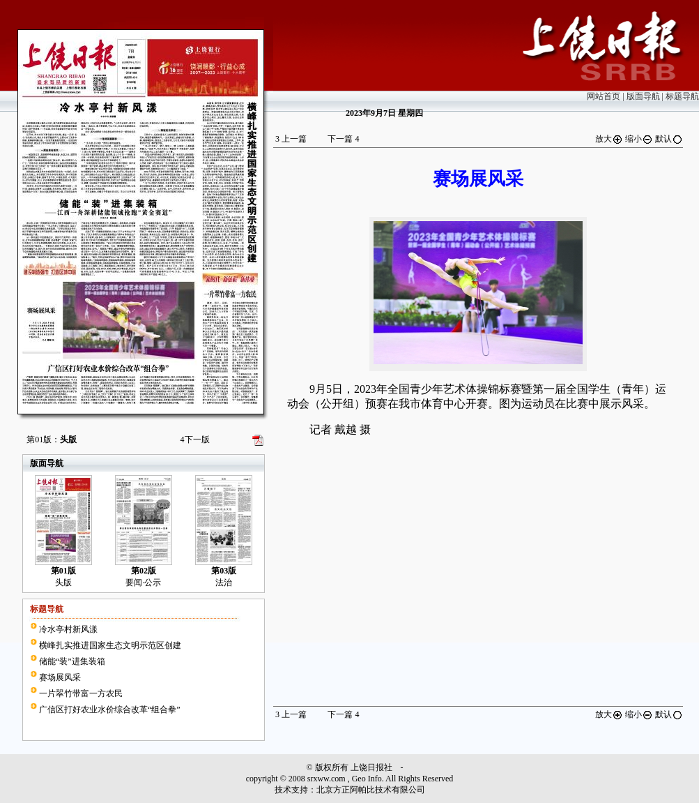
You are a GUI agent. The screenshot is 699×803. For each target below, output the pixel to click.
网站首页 (603, 96)
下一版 (195, 439)
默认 (669, 139)
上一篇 (291, 139)
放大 (609, 139)
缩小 (639, 139)
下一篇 (343, 139)
